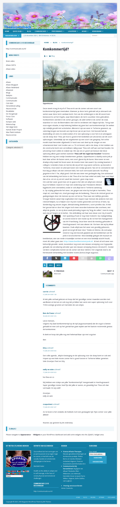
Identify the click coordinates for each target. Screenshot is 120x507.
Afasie (84, 31)
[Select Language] (14, 476)
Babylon (9, 95)
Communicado (40, 31)
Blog (29, 31)
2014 (50, 265)
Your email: (93, 451)
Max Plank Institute (13, 132)
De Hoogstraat (11, 114)
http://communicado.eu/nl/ (16, 49)
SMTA (58, 265)
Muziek (93, 497)
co (47, 56)
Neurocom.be (11, 108)
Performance (57, 31)
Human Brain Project (14, 130)
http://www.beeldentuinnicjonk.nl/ (78, 241)
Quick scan (17, 31)
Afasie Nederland (12, 87)
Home (7, 31)
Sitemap (101, 497)
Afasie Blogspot (12, 85)
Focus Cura (10, 116)
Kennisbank (96, 31)
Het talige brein (11, 127)
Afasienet (9, 90)
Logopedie (72, 31)
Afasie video (10, 69)
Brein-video (10, 61)
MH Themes (47, 502)
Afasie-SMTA (11, 65)
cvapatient (48, 404)
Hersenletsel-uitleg (13, 106)
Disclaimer (111, 497)
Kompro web (11, 122)
